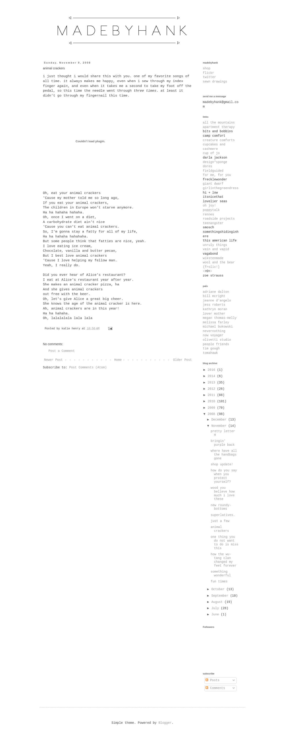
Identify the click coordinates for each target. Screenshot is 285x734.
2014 (212, 376)
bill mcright (214, 296)
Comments (215, 688)
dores (207, 166)
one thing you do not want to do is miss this (224, 542)
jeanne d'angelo (217, 300)
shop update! (222, 464)
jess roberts (214, 305)
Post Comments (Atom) (88, 367)
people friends (216, 344)
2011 (212, 395)
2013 (212, 382)
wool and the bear (219, 262)
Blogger (165, 723)
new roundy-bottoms (221, 507)
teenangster (213, 223)
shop (206, 68)
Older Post (182, 360)
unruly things (215, 245)
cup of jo (211, 153)
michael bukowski (218, 326)
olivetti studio (217, 340)
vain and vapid (216, 249)
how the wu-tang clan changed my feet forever (224, 560)
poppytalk (211, 210)
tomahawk (210, 353)
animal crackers (220, 529)
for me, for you (217, 175)
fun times (219, 581)
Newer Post (53, 360)
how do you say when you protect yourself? (224, 476)
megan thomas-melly (220, 318)
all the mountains (219, 122)
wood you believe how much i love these (223, 493)
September (220, 596)
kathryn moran (215, 309)
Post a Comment (61, 351)
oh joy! (209, 205)
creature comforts (219, 140)
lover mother (214, 313)
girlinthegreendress (221, 188)
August (217, 602)
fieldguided (213, 171)
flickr (208, 73)
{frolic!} (211, 267)
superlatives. (223, 515)
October (218, 589)
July (216, 608)
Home (118, 360)
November (219, 426)
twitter (209, 77)
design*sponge (215, 162)
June (216, 614)
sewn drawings (215, 81)
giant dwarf (213, 184)
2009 (212, 408)
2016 (212, 370)
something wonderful (221, 573)
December (219, 419)
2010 (212, 401)
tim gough (211, 348)
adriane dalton (216, 292)
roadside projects (219, 219)
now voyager (213, 335)
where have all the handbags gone (224, 454)
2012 (212, 389)
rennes (208, 214)
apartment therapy (219, 127)
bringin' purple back (223, 443)
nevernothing (214, 331)
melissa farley (216, 322)
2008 (212, 414)
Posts (212, 680)
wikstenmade (213, 258)
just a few (220, 521)
